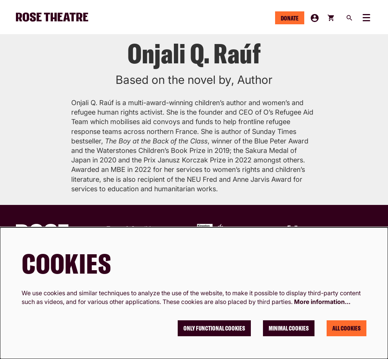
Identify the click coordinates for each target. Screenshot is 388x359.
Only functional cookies (214, 328)
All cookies (346, 328)
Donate (290, 18)
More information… (322, 301)
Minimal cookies (289, 328)
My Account (314, 18)
